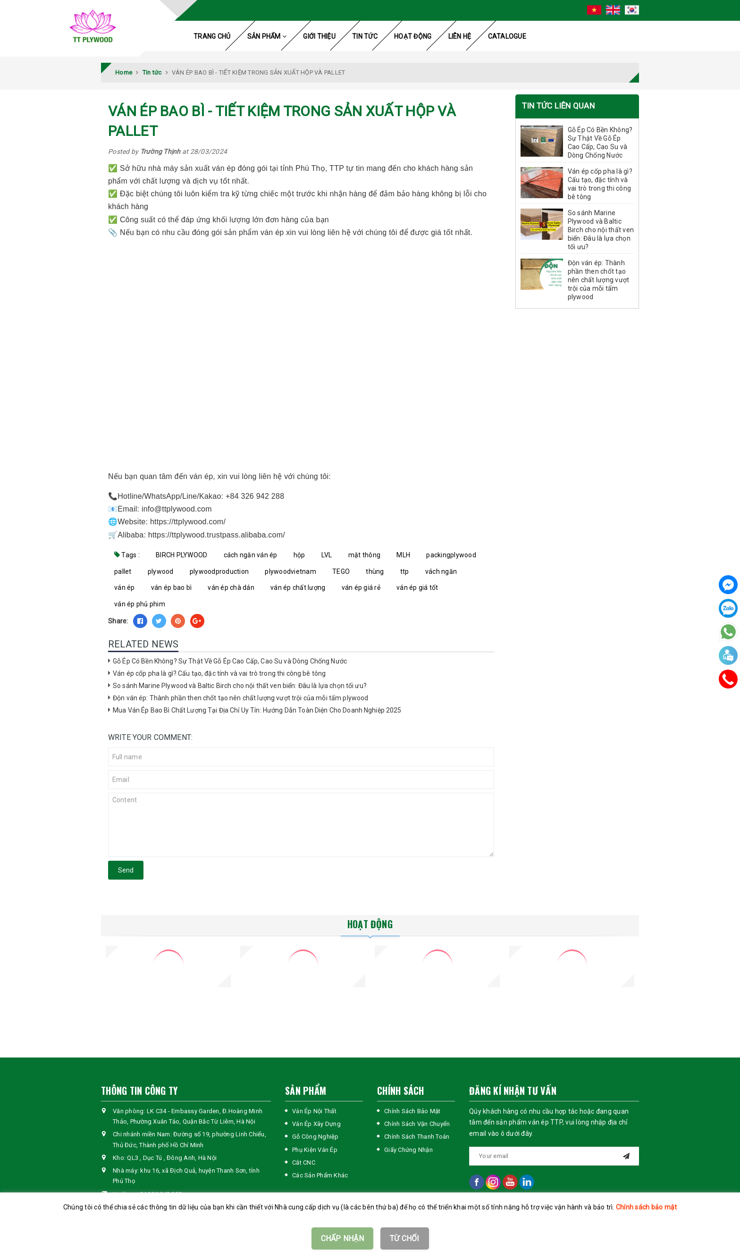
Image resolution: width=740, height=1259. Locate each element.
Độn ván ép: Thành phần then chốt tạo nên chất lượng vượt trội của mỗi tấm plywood (240, 698)
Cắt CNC (303, 1162)
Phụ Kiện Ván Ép (314, 1149)
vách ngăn (441, 571)
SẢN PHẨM (267, 36)
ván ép (124, 587)
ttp (404, 571)
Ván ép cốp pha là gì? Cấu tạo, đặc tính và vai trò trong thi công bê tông (219, 673)
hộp (299, 555)
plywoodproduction (219, 571)
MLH (403, 555)
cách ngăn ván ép (251, 555)
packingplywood (451, 555)
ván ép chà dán (231, 587)
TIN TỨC (365, 36)
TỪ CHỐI (405, 1238)
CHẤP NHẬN (342, 1238)
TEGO (341, 571)
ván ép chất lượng (297, 587)
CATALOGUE (507, 36)
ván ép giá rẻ (361, 587)
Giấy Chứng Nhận (408, 1149)
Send (126, 870)
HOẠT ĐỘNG (412, 36)
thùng (375, 571)
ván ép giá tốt (417, 587)
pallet (123, 571)
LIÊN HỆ (459, 36)
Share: (118, 621)
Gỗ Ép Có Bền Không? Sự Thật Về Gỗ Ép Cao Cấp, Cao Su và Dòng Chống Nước (230, 661)
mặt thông (364, 555)
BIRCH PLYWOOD (181, 555)
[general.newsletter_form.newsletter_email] (554, 1156)
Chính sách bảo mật (646, 1207)
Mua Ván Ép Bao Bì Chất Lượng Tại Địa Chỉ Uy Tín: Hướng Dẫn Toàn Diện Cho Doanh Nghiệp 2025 (257, 710)
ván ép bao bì (171, 587)
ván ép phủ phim (139, 604)
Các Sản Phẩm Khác (320, 1175)
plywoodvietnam (290, 571)
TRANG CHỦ (211, 36)
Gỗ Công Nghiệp (315, 1136)
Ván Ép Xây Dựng (316, 1123)
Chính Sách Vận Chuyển (417, 1123)
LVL (326, 555)
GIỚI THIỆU (319, 36)
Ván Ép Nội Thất (314, 1111)
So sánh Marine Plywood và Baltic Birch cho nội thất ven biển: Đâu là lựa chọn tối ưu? (240, 685)
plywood (161, 571)
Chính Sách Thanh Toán (416, 1136)
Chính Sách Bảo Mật (412, 1111)
